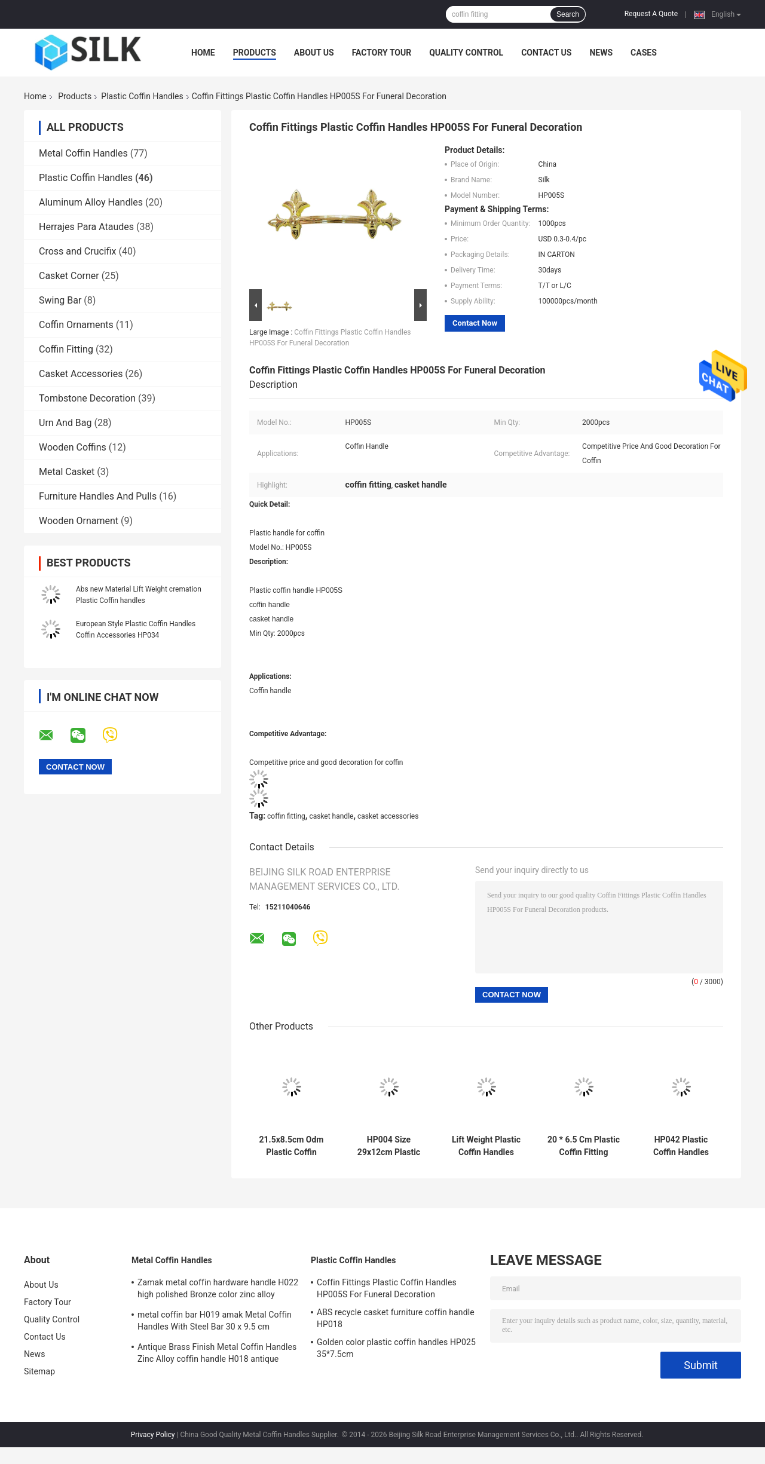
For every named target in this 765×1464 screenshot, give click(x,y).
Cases (644, 52)
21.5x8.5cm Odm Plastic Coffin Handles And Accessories (291, 1146)
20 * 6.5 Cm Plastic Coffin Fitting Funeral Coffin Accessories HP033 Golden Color (583, 1146)
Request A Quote (651, 14)
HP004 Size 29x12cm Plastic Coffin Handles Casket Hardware (389, 1146)
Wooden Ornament (78, 520)
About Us (314, 52)
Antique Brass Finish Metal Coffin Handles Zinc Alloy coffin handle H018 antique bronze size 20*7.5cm (216, 1354)
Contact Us (546, 52)
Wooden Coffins (72, 447)
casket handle (331, 816)
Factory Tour (382, 52)
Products (254, 52)
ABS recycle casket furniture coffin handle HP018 (396, 1318)
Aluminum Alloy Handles (91, 202)
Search (567, 14)
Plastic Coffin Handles (142, 96)
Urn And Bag (65, 422)
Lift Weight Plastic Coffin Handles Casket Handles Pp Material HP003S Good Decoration (486, 1146)
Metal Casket (66, 471)
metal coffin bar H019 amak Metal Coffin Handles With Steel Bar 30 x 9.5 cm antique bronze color (214, 1322)
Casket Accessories (81, 373)
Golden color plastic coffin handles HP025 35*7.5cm (396, 1348)
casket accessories (387, 816)
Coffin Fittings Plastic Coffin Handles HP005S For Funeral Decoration (387, 1288)
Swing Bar (60, 300)
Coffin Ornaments (76, 324)
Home (203, 52)
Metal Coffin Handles (83, 153)
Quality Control (466, 52)
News (601, 52)
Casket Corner (69, 275)
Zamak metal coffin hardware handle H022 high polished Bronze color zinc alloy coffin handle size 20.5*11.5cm (217, 1290)
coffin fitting (286, 816)
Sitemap (39, 1371)
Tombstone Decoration (87, 398)
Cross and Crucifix (78, 251)
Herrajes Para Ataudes (86, 226)
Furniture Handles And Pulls (98, 496)
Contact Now (474, 322)
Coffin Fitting (66, 349)
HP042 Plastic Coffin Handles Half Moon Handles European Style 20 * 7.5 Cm (681, 1146)
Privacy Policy (153, 1435)
